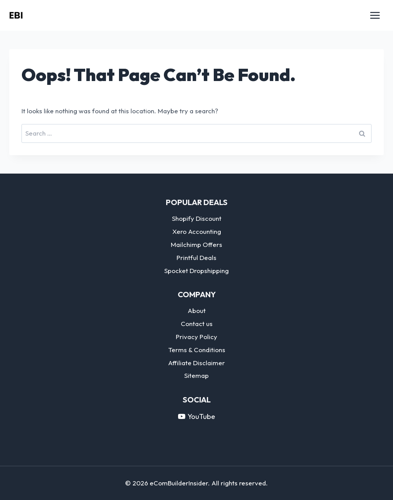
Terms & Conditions (196, 350)
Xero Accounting (196, 231)
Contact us (197, 324)
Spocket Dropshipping (196, 271)
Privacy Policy (196, 337)
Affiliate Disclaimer (196, 363)
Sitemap (196, 375)
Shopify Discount (196, 218)
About (197, 310)
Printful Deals (196, 257)
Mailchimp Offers (196, 244)
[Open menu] (375, 15)
